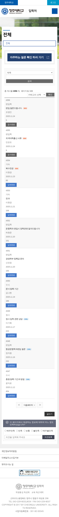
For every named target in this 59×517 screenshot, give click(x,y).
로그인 (53, 2)
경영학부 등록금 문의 (15, 259)
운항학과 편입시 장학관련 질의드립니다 (23, 228)
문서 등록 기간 (12, 289)
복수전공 (12, 168)
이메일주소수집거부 (10, 458)
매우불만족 (48, 431)
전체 (8, 43)
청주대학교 (9, 2)
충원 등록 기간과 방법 (18, 379)
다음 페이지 (30, 405)
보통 (28, 431)
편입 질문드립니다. (16, 108)
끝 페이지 (40, 405)
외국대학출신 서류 (16, 138)
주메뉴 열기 (55, 11)
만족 (20, 431)
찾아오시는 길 (7, 464)
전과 (8, 198)
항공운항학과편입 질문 (18, 349)
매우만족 (11, 431)
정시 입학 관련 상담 (17, 319)
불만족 (36, 431)
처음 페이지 (19, 405)
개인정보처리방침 (9, 451)
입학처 (19, 11)
